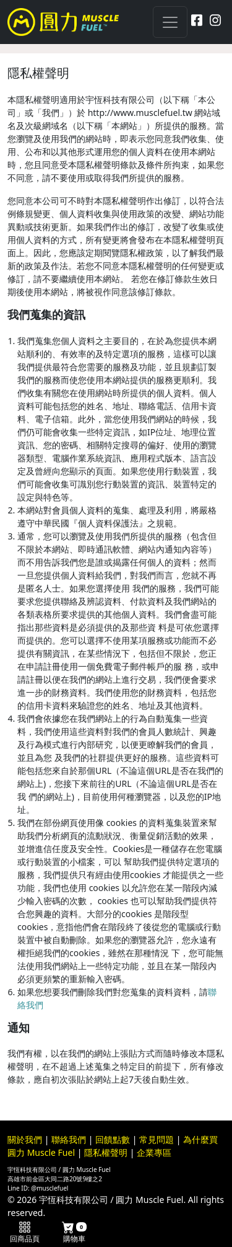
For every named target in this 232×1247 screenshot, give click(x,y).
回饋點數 (112, 1139)
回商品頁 (25, 1232)
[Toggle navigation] (170, 22)
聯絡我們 (68, 1139)
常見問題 (156, 1139)
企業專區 (154, 1152)
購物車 (74, 1232)
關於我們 (24, 1139)
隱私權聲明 (105, 1152)
